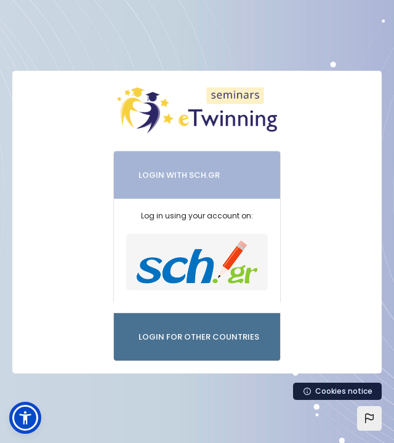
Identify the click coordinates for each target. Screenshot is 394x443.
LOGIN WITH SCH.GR (179, 175)
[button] (369, 418)
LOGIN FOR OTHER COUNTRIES (199, 337)
